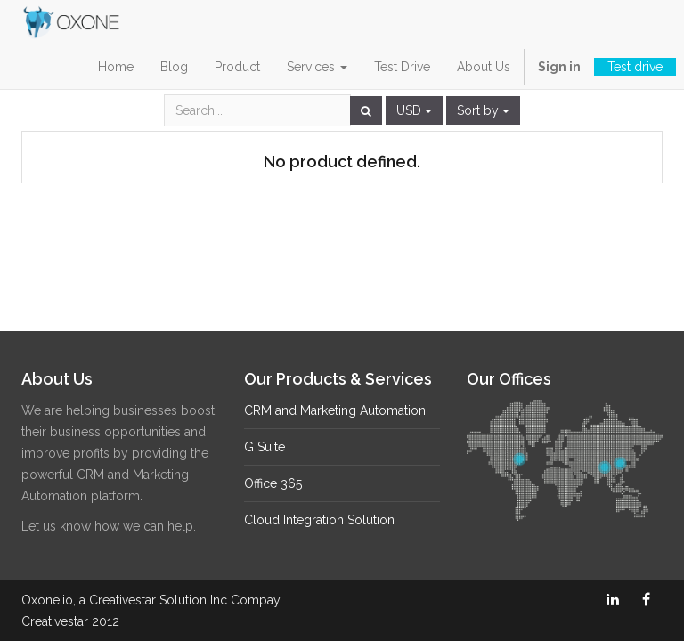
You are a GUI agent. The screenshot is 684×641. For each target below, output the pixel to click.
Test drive (635, 67)
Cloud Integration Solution (319, 520)
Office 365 (273, 483)
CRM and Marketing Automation (335, 410)
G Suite (264, 447)
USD (414, 110)
